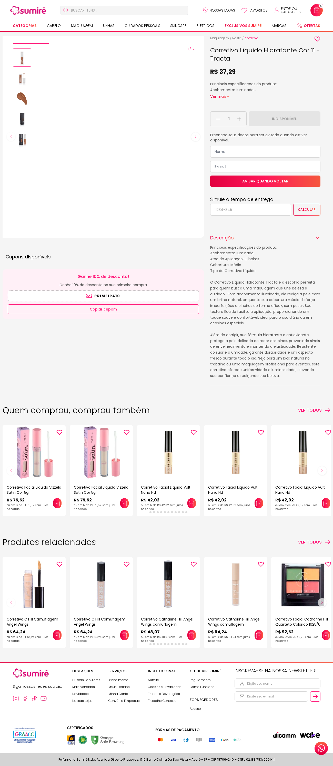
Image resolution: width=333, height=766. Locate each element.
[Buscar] (66, 10)
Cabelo (54, 25)
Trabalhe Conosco (162, 701)
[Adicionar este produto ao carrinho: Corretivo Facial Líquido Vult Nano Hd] (191, 503)
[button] (22, 57)
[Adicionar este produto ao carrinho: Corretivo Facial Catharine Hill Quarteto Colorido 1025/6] (326, 635)
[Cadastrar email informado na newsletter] (315, 696)
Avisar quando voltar (265, 181)
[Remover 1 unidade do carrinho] (218, 119)
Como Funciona (202, 687)
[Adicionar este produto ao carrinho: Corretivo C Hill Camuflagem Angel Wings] (57, 635)
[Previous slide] (11, 136)
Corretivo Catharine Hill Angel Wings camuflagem (167, 622)
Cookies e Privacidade (164, 687)
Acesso (195, 708)
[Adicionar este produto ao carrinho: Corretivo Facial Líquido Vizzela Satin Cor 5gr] (57, 503)
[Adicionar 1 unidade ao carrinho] (239, 119)
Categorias (25, 25)
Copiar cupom (103, 309)
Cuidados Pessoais (142, 25)
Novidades (80, 694)
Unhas (108, 25)
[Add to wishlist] (317, 39)
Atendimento (118, 680)
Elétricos (205, 25)
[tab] (31, 43)
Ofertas (312, 25)
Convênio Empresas (124, 701)
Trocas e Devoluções (164, 694)
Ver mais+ (219, 96)
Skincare (178, 25)
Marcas (279, 25)
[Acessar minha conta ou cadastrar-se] (288, 10)
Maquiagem (82, 25)
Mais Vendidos (83, 687)
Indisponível (284, 118)
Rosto (236, 38)
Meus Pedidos (119, 687)
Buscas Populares (86, 680)
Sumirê (153, 680)
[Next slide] (195, 136)
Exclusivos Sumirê (243, 25)
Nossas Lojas (222, 10)
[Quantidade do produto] (229, 118)
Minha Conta (118, 694)
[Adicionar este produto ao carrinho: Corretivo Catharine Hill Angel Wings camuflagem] (191, 635)
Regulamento (200, 680)
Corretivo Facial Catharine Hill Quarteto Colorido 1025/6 (301, 622)
